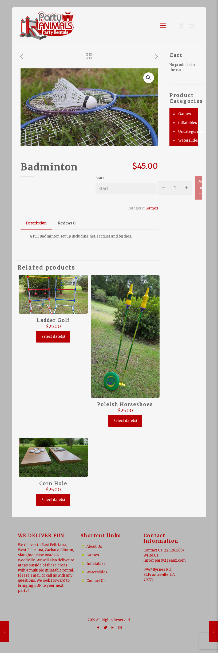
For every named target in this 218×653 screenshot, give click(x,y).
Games (151, 208)
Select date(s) (53, 336)
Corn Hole (53, 484)
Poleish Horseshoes (125, 404)
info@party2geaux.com (165, 560)
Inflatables (95, 563)
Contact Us (95, 580)
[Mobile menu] (162, 25)
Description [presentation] (36, 223)
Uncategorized (187, 131)
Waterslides (187, 140)
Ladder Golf (53, 320)
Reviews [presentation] (67, 223)
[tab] (36, 223)
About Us (94, 546)
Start (100, 178)
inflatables (187, 123)
